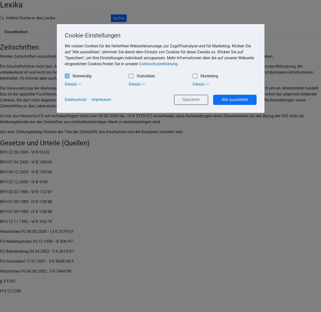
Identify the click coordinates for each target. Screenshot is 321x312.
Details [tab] (73, 84)
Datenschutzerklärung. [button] (158, 64)
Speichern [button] (191, 99)
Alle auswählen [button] (235, 99)
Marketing (205, 76)
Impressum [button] (101, 99)
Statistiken (142, 76)
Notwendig (78, 76)
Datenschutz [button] (76, 99)
